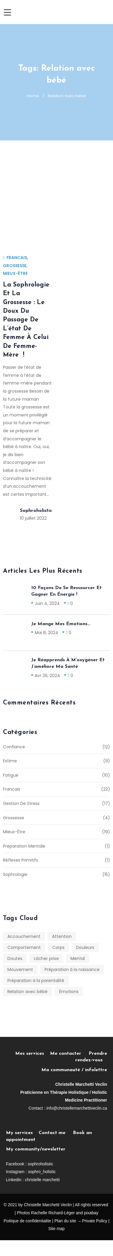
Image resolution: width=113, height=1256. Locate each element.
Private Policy (94, 1220)
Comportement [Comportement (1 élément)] (24, 947)
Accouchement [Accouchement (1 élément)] (23, 936)
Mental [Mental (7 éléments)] (77, 958)
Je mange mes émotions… (60, 624)
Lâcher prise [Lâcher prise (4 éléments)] (46, 958)
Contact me (52, 1132)
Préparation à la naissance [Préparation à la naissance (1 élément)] (72, 969)
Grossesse (14, 266)
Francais (17, 258)
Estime (10, 761)
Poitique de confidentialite (27, 1220)
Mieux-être (15, 273)
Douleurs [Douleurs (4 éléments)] (85, 947)
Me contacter (69, 1053)
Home (33, 96)
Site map (56, 1228)
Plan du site (65, 1220)
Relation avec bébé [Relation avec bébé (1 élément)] (27, 992)
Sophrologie (15, 874)
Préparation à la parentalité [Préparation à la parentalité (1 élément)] (35, 981)
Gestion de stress (21, 803)
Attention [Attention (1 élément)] (62, 936)
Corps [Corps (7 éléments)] (58, 947)
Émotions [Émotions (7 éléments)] (69, 992)
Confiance (14, 747)
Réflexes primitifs (20, 860)
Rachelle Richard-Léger (53, 1212)
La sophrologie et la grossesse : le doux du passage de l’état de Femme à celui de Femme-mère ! (26, 320)
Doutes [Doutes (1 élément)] (14, 958)
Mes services (29, 1053)
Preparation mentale (24, 846)
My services (19, 1132)
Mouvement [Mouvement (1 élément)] (20, 969)
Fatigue (10, 775)
